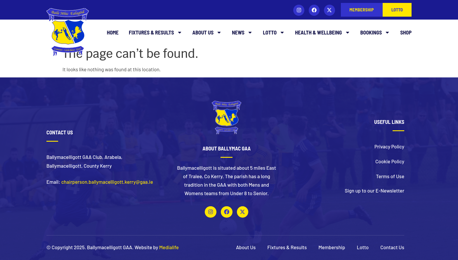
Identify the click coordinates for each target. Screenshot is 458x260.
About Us (207, 32)
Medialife (169, 247)
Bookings (375, 32)
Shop (406, 32)
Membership (331, 247)
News (242, 32)
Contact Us (392, 247)
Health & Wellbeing (322, 32)
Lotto (274, 32)
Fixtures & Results (155, 32)
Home (113, 32)
